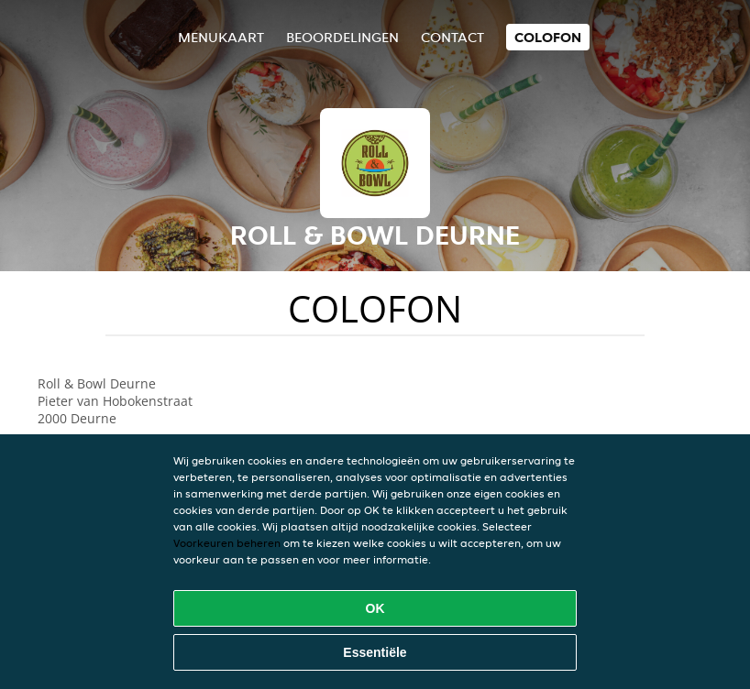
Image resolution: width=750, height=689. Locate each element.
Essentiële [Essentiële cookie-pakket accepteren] (374, 652)
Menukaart (221, 37)
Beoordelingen (342, 37)
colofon (547, 37)
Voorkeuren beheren (227, 543)
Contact (452, 37)
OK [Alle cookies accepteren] (375, 608)
